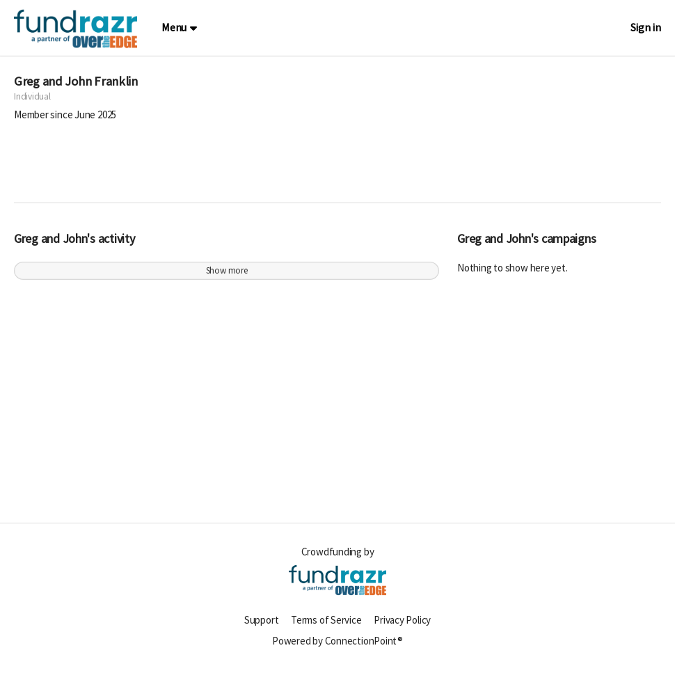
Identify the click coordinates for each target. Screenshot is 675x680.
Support (261, 627)
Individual (32, 104)
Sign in (645, 27)
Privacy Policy (402, 627)
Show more (227, 278)
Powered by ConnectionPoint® (337, 648)
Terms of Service (326, 627)
